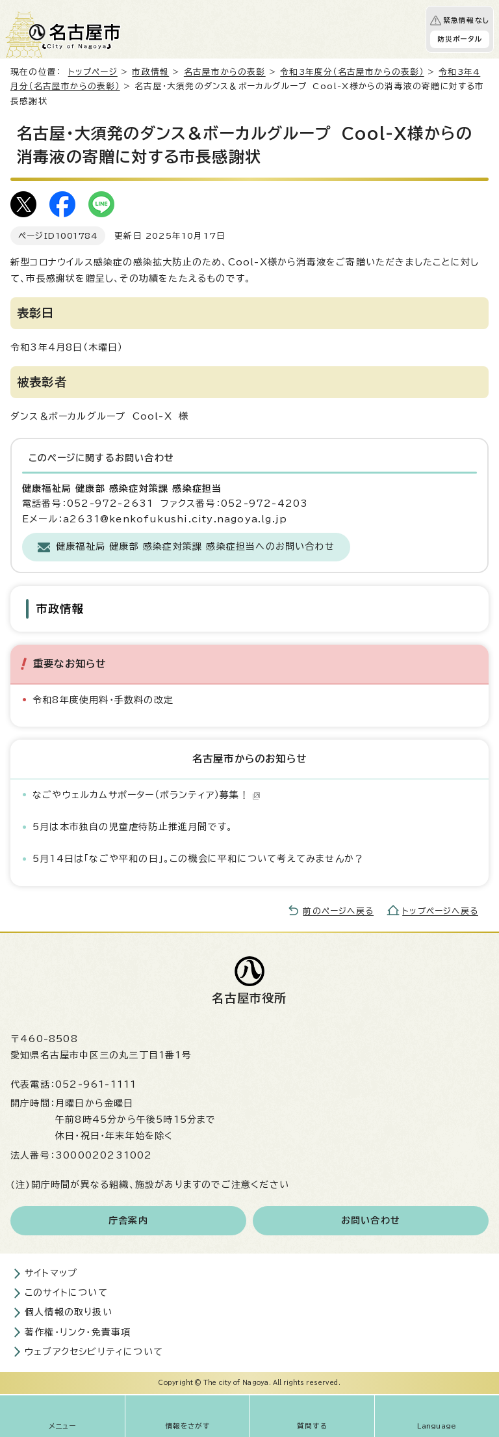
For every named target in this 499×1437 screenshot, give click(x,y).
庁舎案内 (128, 1220)
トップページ (93, 72)
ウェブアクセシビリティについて (94, 1351)
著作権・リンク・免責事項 (78, 1332)
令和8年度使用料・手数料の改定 (102, 700)
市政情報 (150, 72)
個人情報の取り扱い (68, 1312)
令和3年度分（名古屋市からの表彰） (352, 72)
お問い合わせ (370, 1220)
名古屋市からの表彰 (225, 72)
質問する (312, 1426)
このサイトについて (66, 1292)
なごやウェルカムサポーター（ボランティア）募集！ (146, 794)
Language (437, 1426)
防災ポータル (459, 39)
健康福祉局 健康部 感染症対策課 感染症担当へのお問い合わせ (195, 546)
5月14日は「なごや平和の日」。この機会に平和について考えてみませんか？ (198, 858)
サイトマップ (51, 1273)
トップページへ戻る (440, 911)
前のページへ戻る (338, 911)
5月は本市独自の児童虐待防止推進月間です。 (132, 826)
